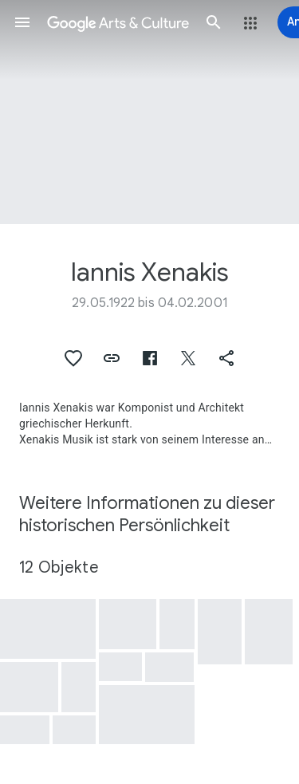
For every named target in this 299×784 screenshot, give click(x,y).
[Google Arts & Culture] (118, 22)
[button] (22, 22)
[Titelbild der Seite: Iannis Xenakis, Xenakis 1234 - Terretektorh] (149, 112)
